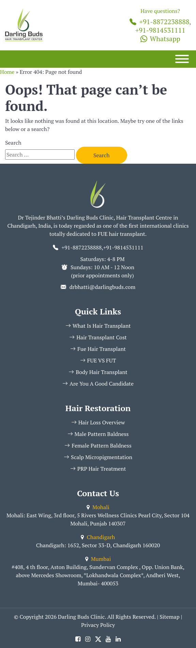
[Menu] (182, 59)
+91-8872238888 (159, 21)
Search (13, 142)
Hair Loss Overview (98, 422)
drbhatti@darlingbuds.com (103, 287)
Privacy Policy (98, 625)
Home (7, 72)
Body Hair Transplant (98, 372)
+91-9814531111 (160, 30)
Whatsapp (160, 38)
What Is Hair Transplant (98, 325)
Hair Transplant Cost (98, 337)
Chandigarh (98, 537)
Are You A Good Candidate (98, 383)
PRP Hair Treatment (98, 468)
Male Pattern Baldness (98, 434)
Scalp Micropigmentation (98, 457)
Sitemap (169, 616)
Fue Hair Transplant (98, 349)
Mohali (98, 507)
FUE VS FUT (98, 360)
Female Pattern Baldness (97, 445)
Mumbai (98, 559)
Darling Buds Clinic (81, 616)
